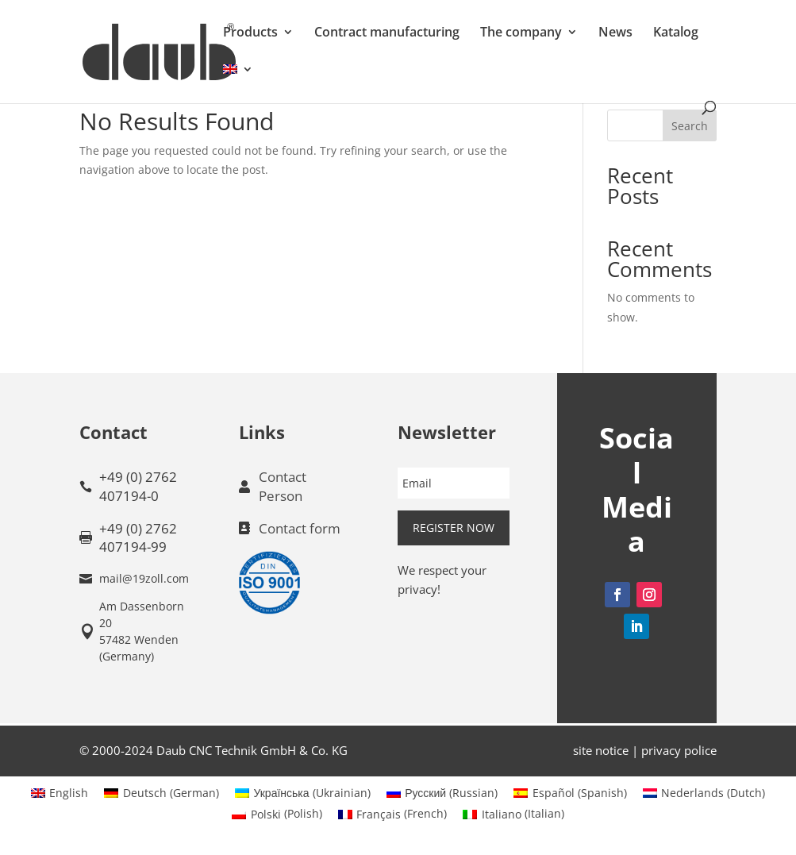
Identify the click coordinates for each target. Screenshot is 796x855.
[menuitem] (238, 82)
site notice (601, 750)
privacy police (679, 750)
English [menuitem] (68, 792)
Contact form (299, 528)
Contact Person (282, 486)
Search (689, 125)
